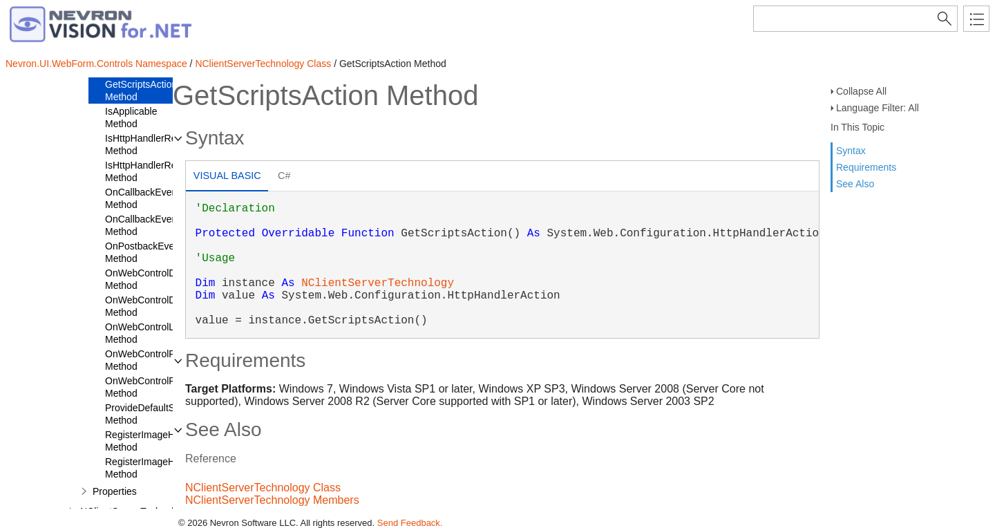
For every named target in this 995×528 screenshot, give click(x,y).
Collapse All (861, 91)
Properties (115, 491)
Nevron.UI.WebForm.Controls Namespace (96, 63)
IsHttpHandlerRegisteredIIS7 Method (166, 171)
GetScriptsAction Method (141, 90)
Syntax (851, 150)
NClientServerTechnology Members (272, 500)
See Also (855, 183)
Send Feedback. (410, 523)
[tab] (227, 177)
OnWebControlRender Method (152, 387)
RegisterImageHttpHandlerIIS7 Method (171, 468)
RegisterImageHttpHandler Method (162, 441)
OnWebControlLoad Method (147, 333)
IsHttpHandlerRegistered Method (158, 144)
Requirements (866, 167)
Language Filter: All (877, 107)
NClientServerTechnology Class (263, 63)
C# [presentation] (284, 175)
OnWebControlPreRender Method (160, 360)
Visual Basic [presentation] (227, 175)
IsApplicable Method (131, 117)
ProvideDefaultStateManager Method (167, 414)
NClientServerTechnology (377, 283)
